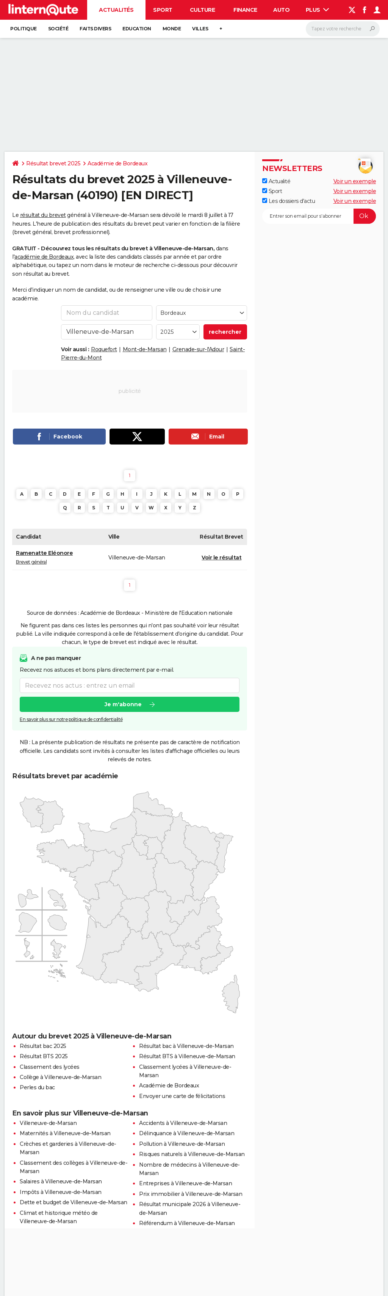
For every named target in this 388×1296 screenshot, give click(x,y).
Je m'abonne (123, 704)
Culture (202, 9)
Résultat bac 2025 (43, 1046)
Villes (200, 28)
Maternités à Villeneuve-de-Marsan (65, 1133)
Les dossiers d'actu (288, 201)
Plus (317, 9)
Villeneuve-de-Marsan (48, 1123)
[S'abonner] (319, 216)
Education (136, 28)
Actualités (116, 9)
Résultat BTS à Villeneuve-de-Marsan (187, 1056)
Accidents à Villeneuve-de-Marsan (183, 1123)
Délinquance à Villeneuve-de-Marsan (186, 1133)
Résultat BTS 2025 (44, 1056)
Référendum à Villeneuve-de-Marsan (187, 1223)
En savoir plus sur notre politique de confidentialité (71, 719)
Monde (172, 28)
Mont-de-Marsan (145, 349)
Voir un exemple (354, 181)
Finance (245, 9)
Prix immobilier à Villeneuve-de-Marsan (190, 1194)
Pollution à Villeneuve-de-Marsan (182, 1143)
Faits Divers (95, 28)
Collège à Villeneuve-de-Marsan (60, 1077)
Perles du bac (37, 1087)
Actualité (276, 181)
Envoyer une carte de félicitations (182, 1096)
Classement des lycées (50, 1067)
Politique (23, 28)
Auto (281, 9)
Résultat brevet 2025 (53, 163)
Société (58, 28)
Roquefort (104, 349)
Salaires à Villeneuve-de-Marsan (61, 1181)
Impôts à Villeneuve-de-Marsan (61, 1192)
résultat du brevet (43, 215)
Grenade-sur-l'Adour (198, 349)
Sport (162, 9)
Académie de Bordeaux (117, 163)
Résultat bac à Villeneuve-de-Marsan (186, 1046)
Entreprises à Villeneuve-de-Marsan (185, 1183)
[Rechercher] (343, 28)
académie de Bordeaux (44, 256)
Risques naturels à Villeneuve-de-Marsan (192, 1154)
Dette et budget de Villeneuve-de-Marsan (73, 1202)
